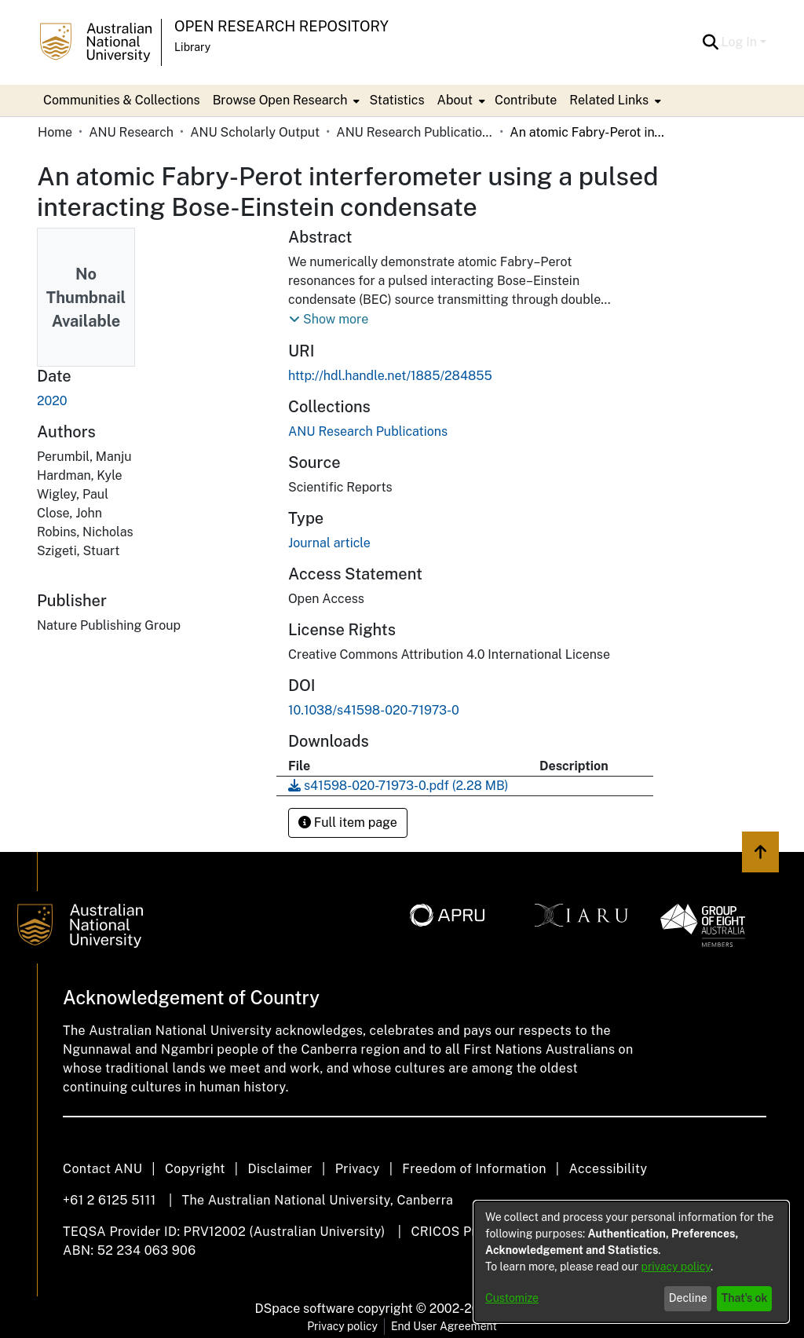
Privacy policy (342, 1326)
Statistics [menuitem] (396, 100)
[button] (711, 42)
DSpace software (305, 1308)
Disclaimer (279, 1168)
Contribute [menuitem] (526, 100)
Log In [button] (741, 42)
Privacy (357, 1168)
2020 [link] (52, 400)
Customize (512, 1298)
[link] (368, 431)
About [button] (455, 100)
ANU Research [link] (131, 132)
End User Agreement (444, 1326)
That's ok (745, 1298)
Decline (688, 1298)
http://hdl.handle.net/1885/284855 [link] (390, 375)
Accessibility (607, 1168)
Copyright (195, 1168)
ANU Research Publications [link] (414, 132)
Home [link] (55, 132)
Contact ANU (102, 1168)
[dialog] (631, 1261)
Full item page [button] (347, 822)
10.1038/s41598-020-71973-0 (373, 710)
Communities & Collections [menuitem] (121, 100)
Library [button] (192, 47)
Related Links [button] (609, 100)
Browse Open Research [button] (280, 100)
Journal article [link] (329, 543)
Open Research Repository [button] (281, 26)
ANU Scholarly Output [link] (255, 132)
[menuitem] (285, 100)
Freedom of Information (474, 1168)
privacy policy (676, 1266)
